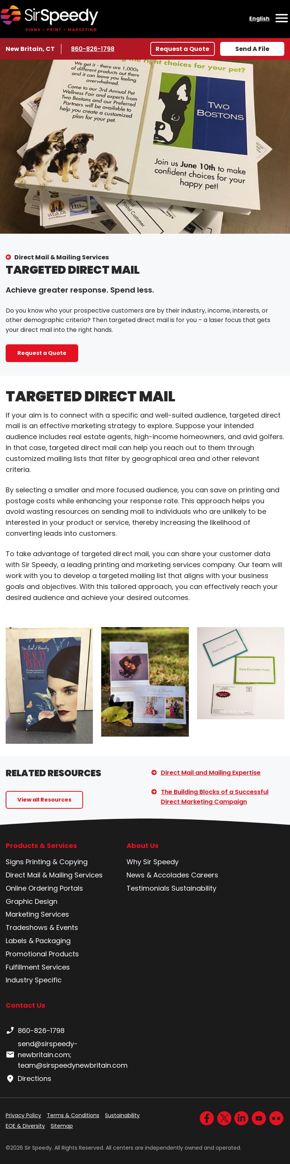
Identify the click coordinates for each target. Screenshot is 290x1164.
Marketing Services (37, 914)
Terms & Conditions (73, 1115)
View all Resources (44, 799)
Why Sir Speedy (152, 861)
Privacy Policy (23, 1115)
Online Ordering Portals (44, 888)
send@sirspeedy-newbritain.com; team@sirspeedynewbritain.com (67, 1054)
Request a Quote (182, 49)
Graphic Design (31, 901)
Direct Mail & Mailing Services (61, 257)
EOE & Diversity (25, 1126)
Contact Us (25, 1005)
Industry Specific (34, 980)
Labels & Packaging (38, 940)
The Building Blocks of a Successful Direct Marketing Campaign (214, 797)
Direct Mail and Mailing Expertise (211, 772)
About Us (142, 846)
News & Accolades (157, 875)
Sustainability (193, 888)
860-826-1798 (93, 48)
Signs (15, 861)
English (259, 18)
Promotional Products (42, 954)
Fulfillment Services (38, 967)
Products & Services (41, 846)
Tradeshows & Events (42, 927)
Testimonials (148, 888)
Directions (28, 1079)
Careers (204, 875)
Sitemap (62, 1126)
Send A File (252, 49)
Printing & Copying (57, 861)
